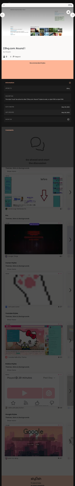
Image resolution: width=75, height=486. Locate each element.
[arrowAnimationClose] (2, 15)
